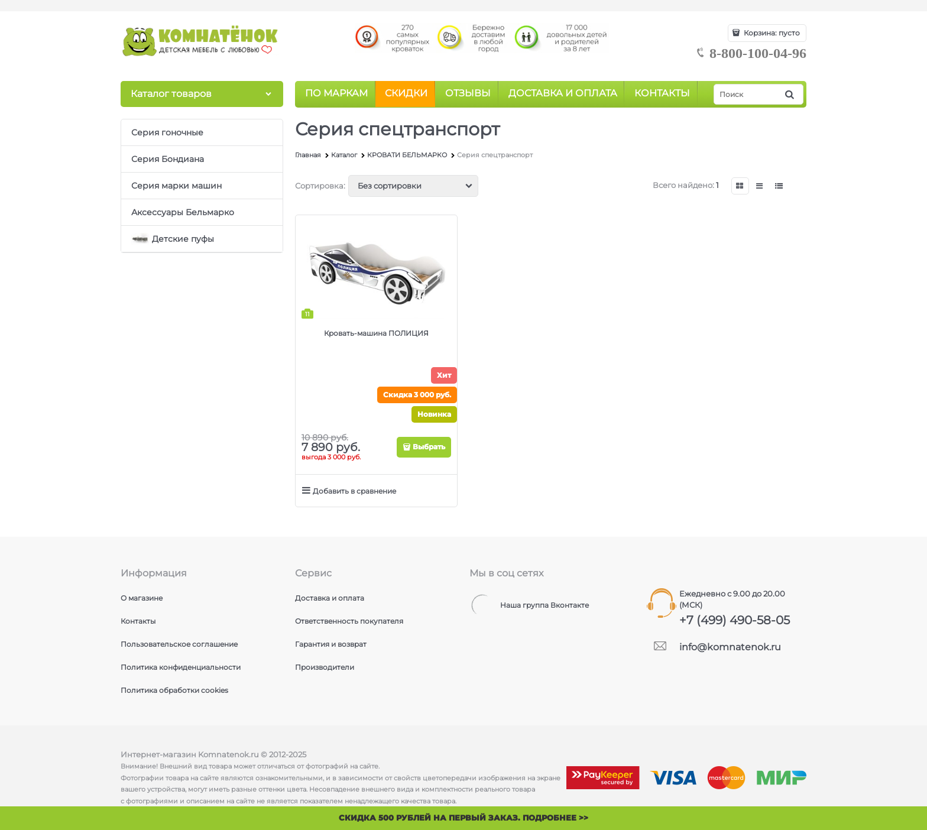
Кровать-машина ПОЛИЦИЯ (376, 333)
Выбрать (429, 446)
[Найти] (790, 94)
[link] (740, 185)
